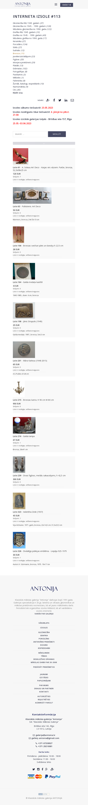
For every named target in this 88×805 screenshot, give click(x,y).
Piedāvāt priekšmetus (44, 667)
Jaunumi (44, 674)
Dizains (44, 645)
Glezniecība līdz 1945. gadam (28, 23)
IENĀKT (66, 5)
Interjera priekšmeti (24, 62)
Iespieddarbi (44, 648)
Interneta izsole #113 (36, 16)
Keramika (19, 41)
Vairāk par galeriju (44, 614)
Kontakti (44, 692)
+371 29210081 (44, 746)
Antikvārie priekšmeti (44, 642)
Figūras (18, 59)
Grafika (44, 635)
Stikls (17, 47)
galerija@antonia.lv (44, 735)
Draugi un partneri (44, 688)
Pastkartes (19, 74)
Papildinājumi (44, 681)
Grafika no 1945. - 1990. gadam (29, 35)
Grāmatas (20, 68)
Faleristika (19, 80)
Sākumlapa (44, 623)
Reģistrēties (44, 699)
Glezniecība (44, 632)
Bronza (18, 53)
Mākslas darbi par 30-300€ (44, 662)
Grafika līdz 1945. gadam (26, 32)
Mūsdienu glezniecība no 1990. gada (32, 29)
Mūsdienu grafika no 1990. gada (29, 38)
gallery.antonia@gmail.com (44, 738)
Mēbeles (18, 77)
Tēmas (44, 656)
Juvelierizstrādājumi (24, 56)
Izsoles (44, 628)
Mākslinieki (44, 653)
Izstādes (44, 677)
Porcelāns (20, 44)
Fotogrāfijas (20, 71)
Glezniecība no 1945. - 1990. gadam (32, 26)
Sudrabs (18, 50)
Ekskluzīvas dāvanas (44, 659)
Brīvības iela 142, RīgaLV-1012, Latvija (44, 727)
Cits (16, 89)
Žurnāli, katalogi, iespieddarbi (28, 83)
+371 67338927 (44, 743)
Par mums (44, 685)
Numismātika (20, 86)
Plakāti (18, 65)
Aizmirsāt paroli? (44, 703)
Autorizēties (44, 696)
